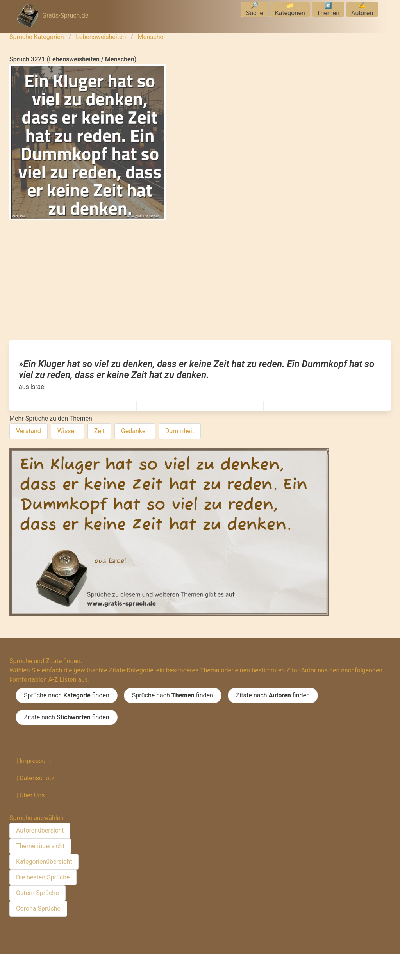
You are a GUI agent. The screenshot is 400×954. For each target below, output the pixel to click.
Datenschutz (37, 778)
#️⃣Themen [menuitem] (328, 9)
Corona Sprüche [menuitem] (38, 908)
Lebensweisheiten (101, 37)
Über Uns (32, 795)
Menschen (152, 37)
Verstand (28, 431)
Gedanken (135, 431)
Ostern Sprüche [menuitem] (37, 893)
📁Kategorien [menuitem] (290, 9)
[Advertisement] (200, 281)
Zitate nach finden (273, 695)
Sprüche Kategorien (36, 37)
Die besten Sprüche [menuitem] (43, 877)
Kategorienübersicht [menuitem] (44, 861)
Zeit (99, 431)
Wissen (67, 431)
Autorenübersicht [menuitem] (40, 830)
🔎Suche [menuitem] (254, 9)
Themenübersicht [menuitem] (40, 846)
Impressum (35, 761)
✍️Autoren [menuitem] (362, 9)
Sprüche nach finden (66, 695)
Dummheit (179, 431)
